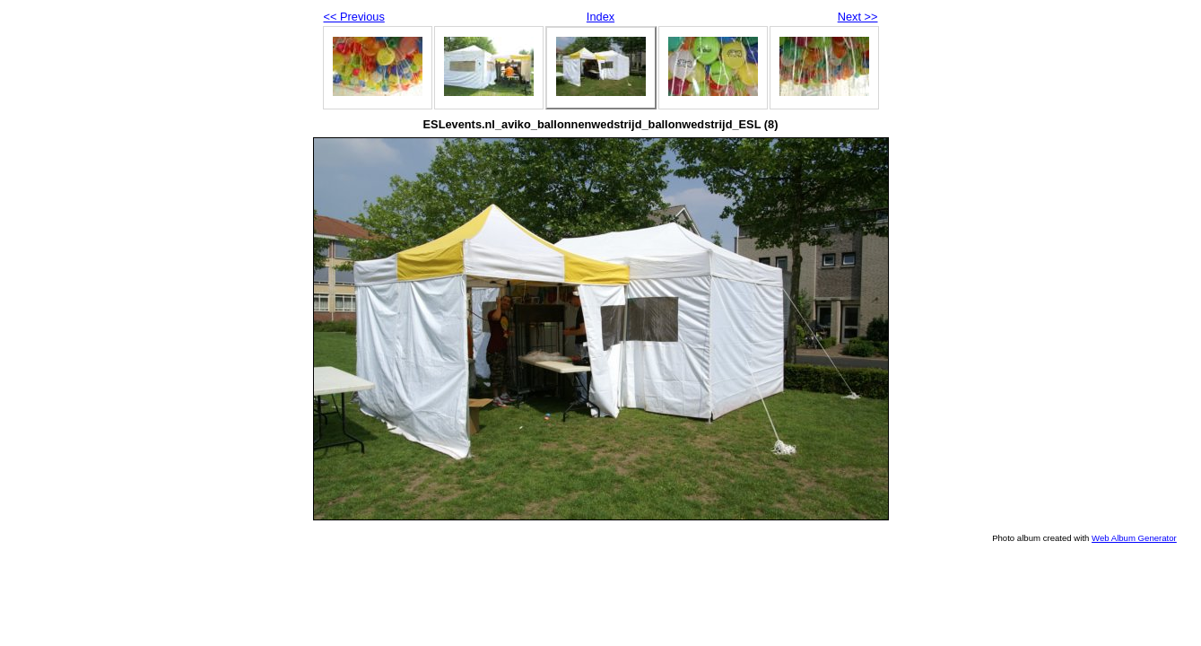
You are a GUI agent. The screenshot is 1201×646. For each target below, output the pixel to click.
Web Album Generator (1134, 538)
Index (600, 16)
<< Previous (354, 16)
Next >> (858, 16)
